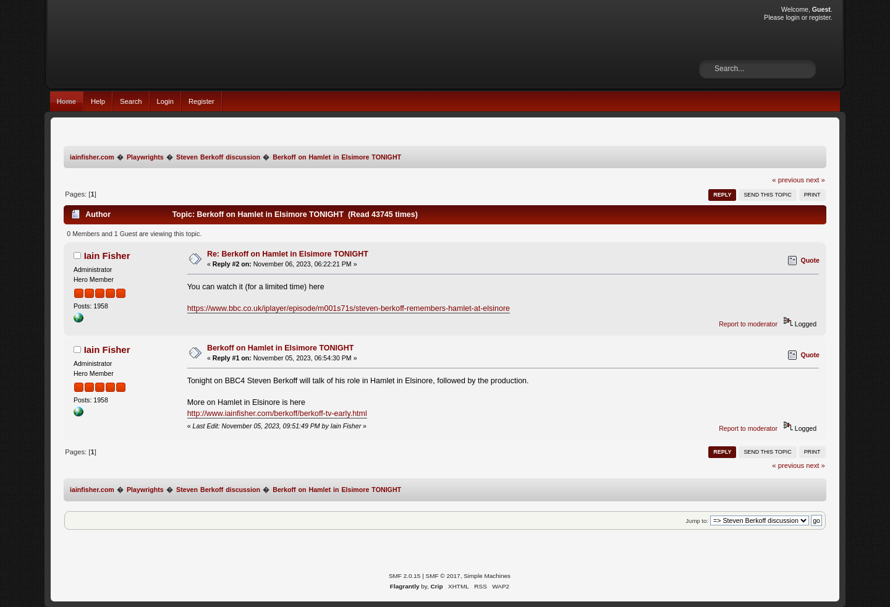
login (792, 17)
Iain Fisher (107, 255)
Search (131, 101)
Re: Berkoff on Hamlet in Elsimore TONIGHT (287, 254)
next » (815, 180)
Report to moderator (748, 324)
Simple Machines (487, 575)
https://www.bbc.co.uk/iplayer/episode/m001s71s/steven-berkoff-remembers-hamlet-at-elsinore (348, 308)
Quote (810, 260)
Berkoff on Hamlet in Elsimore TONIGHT (280, 348)
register (820, 17)
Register (201, 101)
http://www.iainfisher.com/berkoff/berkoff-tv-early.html (277, 413)
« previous (788, 180)
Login (165, 101)
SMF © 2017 (443, 575)
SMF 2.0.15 (405, 575)
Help (98, 101)
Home (66, 101)
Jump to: (696, 520)
